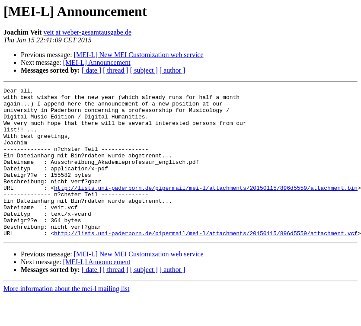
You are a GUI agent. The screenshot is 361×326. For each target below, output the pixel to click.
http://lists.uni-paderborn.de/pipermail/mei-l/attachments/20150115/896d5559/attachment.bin (206, 208)
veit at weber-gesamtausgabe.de (87, 32)
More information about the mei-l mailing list (66, 318)
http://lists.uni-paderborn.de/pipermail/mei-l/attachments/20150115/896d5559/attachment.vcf (206, 263)
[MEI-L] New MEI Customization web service (139, 54)
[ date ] (91, 70)
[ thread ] (115, 70)
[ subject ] (144, 70)
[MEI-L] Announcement (97, 62)
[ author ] (172, 70)
